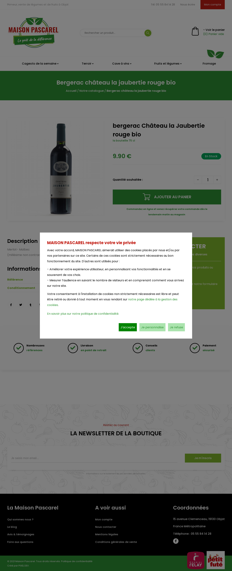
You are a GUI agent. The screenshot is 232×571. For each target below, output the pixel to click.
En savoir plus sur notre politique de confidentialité (83, 313)
